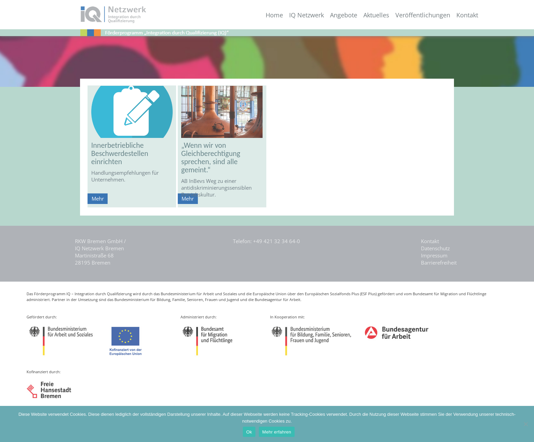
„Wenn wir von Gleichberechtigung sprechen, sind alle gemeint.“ (210, 157)
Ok (249, 432)
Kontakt (467, 15)
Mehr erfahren (276, 432)
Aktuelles (376, 15)
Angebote (343, 15)
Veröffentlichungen (422, 15)
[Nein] (525, 424)
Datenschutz (435, 248)
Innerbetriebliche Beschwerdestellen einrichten (119, 153)
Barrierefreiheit (439, 262)
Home (274, 15)
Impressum (434, 255)
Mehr (98, 198)
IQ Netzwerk (306, 15)
